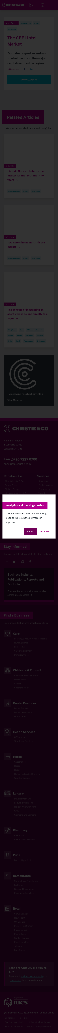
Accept (30, 531)
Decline (44, 531)
